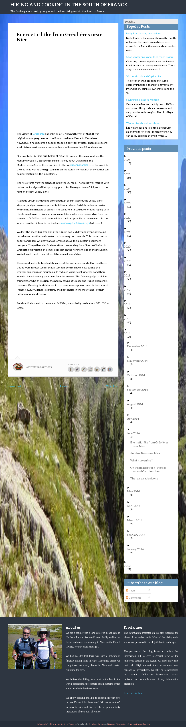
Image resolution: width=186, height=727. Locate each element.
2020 (128, 246)
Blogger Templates (117, 724)
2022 (128, 217)
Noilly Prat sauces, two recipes (143, 33)
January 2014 (137, 549)
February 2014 (137, 534)
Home (63, 386)
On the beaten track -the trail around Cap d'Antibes (149, 469)
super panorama (79, 164)
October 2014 (137, 375)
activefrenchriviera (39, 367)
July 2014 (134, 418)
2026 (128, 159)
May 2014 (135, 491)
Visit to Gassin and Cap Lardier (143, 76)
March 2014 (136, 520)
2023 (128, 203)
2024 (128, 188)
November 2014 (139, 360)
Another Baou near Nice (146, 453)
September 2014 (139, 389)
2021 (128, 232)
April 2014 (135, 505)
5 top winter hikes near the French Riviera (149, 56)
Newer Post (14, 386)
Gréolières (39, 133)
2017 (128, 290)
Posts (131, 590)
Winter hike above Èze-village (142, 123)
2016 (128, 304)
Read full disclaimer (134, 693)
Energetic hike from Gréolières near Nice (150, 444)
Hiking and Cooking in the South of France (68, 4)
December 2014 (138, 346)
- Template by (89, 724)
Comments (133, 597)
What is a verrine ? (143, 460)
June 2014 (135, 433)
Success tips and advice (139, 724)
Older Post (112, 386)
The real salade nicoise (145, 478)
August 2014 (136, 404)
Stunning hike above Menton (142, 99)
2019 (128, 261)
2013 (128, 565)
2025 (128, 174)
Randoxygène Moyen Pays (75, 222)
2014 (128, 333)
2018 (128, 275)
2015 (128, 318)
